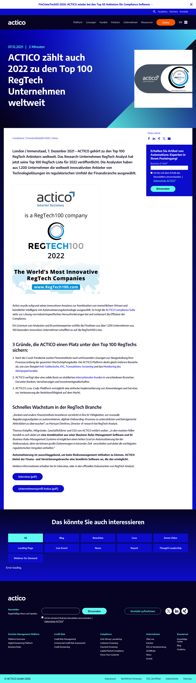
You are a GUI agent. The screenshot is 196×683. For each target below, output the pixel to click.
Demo (165, 22)
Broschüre (98, 537)
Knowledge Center (182, 640)
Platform (77, 22)
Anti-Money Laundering (111, 639)
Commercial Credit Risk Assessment (69, 643)
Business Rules (14, 647)
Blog (61, 537)
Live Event (61, 548)
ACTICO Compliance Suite (120, 311)
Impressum (110, 678)
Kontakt (184, 11)
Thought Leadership (171, 548)
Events (149, 658)
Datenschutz (172, 678)
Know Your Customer (109, 654)
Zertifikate (150, 651)
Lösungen (91, 22)
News (98, 548)
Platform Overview (16, 639)
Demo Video (170, 537)
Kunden (104, 22)
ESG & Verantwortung (156, 647)
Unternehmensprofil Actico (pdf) (38, 490)
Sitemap (187, 678)
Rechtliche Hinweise (131, 678)
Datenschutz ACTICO (164, 180)
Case (134, 537)
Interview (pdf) (27, 478)
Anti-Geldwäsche (49, 368)
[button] (154, 12)
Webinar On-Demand (25, 558)
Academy (162, 11)
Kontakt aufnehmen (143, 611)
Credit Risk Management (65, 639)
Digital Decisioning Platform (20, 643)
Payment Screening (109, 647)
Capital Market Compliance (112, 651)
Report (134, 548)
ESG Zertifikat (154, 678)
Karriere (174, 11)
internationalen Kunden (89, 379)
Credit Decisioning (62, 647)
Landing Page (25, 548)
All (25, 537)
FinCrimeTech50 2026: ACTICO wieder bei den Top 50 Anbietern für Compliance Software (94, 4)
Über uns (150, 639)
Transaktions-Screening (79, 368)
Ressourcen (147, 22)
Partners (115, 22)
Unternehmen (130, 22)
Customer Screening (109, 643)
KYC (62, 368)
